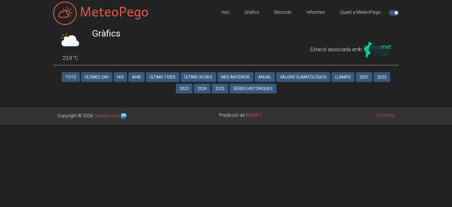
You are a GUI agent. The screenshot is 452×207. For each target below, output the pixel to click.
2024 (202, 82)
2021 (364, 71)
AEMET (254, 109)
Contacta (385, 109)
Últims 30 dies (198, 71)
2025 (220, 82)
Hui (120, 71)
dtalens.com (107, 110)
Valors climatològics (303, 71)
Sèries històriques (253, 82)
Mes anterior (235, 71)
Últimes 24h (97, 71)
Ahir (136, 71)
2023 (184, 82)
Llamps (343, 71)
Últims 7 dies (163, 71)
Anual (264, 71)
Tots (70, 71)
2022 (382, 71)
